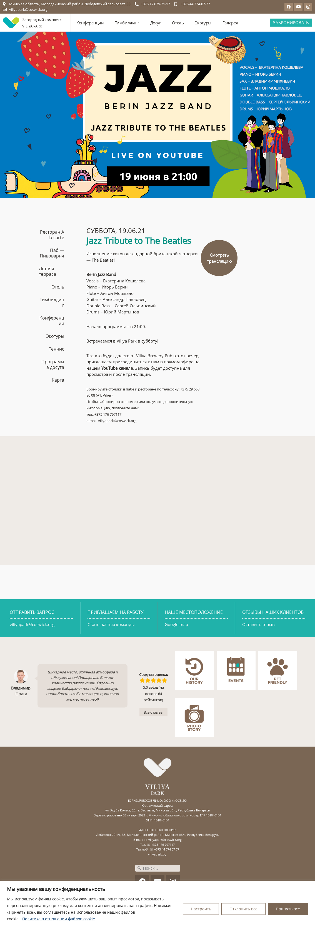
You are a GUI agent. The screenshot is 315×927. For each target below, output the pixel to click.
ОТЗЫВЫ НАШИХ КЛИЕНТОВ (273, 612)
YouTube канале (117, 368)
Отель (178, 22)
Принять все (288, 908)
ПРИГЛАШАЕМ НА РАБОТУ (116, 612)
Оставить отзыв (258, 624)
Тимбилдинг (127, 22)
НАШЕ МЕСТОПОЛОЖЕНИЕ (194, 612)
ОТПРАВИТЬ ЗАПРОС (32, 612)
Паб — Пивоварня (52, 253)
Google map (176, 624)
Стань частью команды (111, 624)
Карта (58, 380)
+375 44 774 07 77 (166, 849)
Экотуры (203, 22)
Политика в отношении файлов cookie (58, 918)
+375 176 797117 (163, 844)
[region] (157, 904)
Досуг (155, 22)
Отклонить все (243, 908)
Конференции (90, 22)
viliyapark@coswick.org (32, 624)
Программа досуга (52, 364)
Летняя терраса (47, 271)
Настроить (201, 908)
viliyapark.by (157, 854)
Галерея (230, 22)
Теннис (56, 349)
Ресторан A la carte (52, 235)
